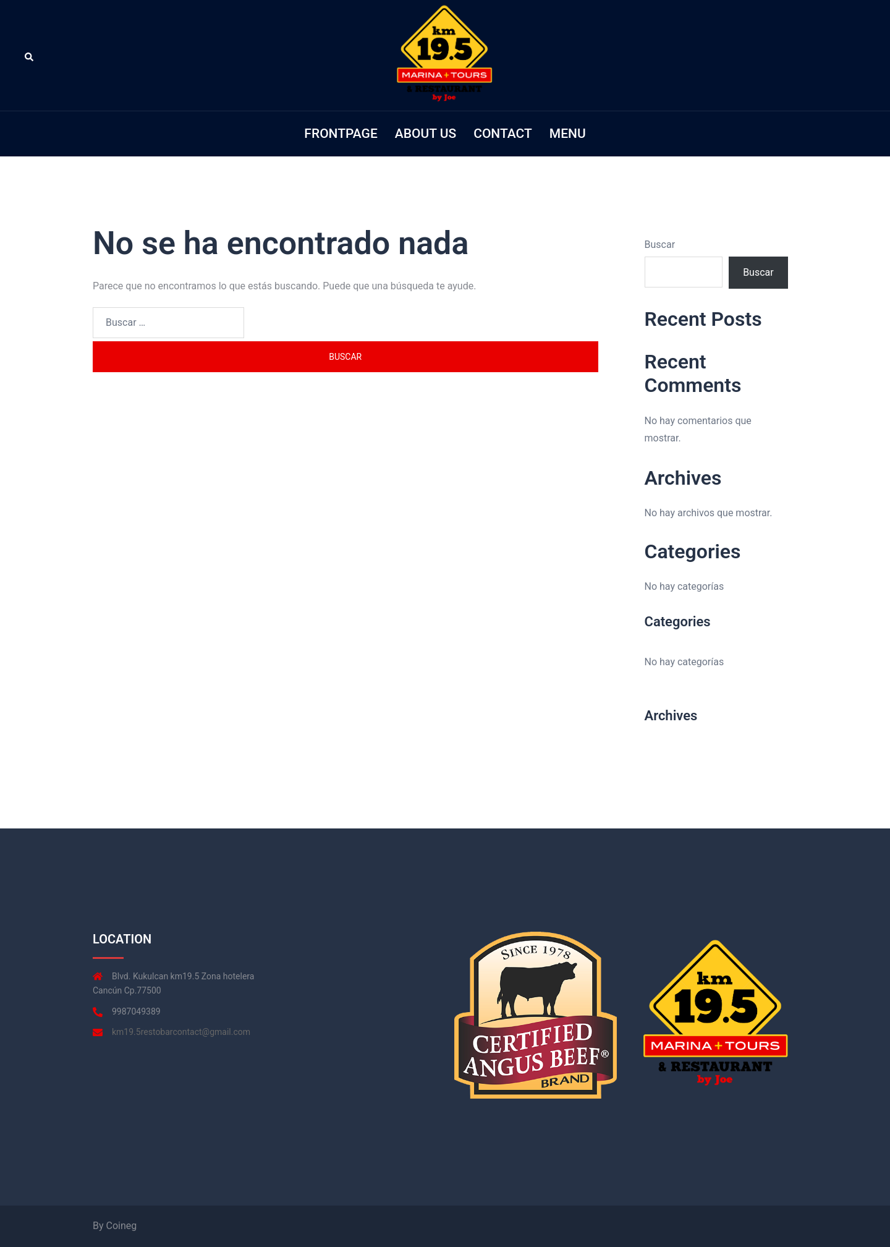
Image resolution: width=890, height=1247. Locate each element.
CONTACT (502, 133)
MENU (567, 133)
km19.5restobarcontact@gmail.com (181, 1032)
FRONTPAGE (340, 133)
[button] (30, 55)
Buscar (660, 244)
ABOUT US (425, 133)
